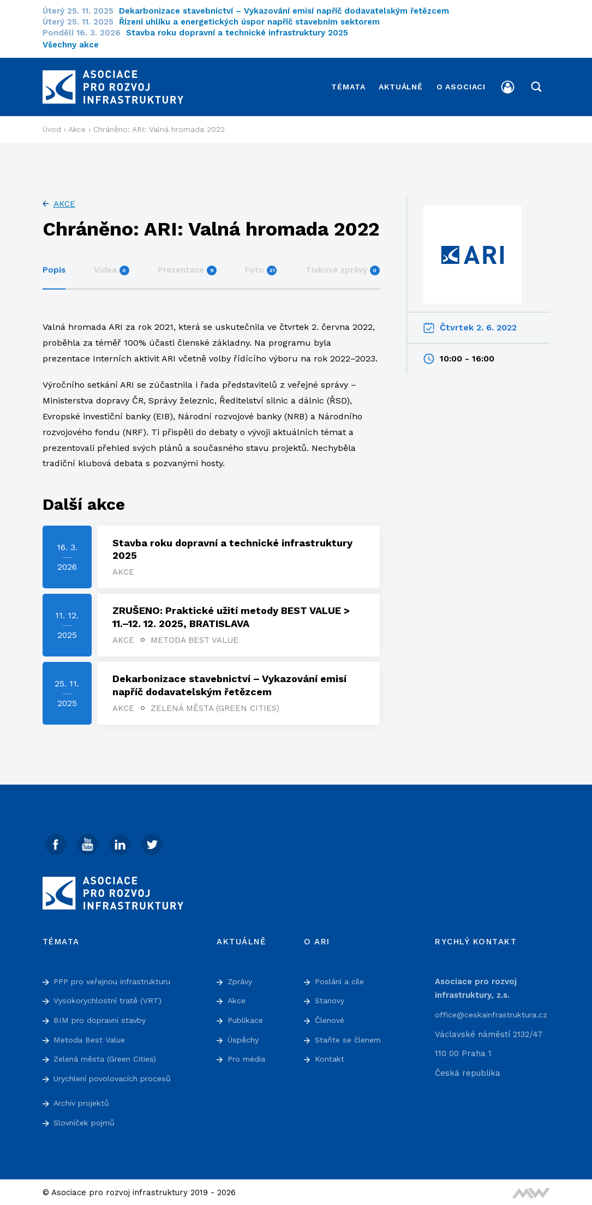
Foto (261, 266)
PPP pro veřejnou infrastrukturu (117, 980)
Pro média (248, 1057)
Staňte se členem (350, 1038)
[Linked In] (122, 842)
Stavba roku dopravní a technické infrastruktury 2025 (244, 33)
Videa (111, 266)
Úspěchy (245, 1038)
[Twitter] (154, 842)
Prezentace (187, 266)
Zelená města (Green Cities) (216, 706)
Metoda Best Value (196, 637)
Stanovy (330, 999)
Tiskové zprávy (343, 266)
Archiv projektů (84, 1102)
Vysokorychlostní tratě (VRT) (111, 999)
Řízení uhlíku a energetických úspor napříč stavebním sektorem (256, 22)
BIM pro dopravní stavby (103, 1018)
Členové (331, 1018)
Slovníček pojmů (86, 1121)
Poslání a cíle (342, 980)
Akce (64, 200)
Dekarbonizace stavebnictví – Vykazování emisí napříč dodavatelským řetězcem (291, 11)
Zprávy (242, 980)
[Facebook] (56, 842)
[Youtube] (89, 842)
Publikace (247, 1018)
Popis (54, 266)
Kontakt (330, 1057)
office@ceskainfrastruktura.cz (495, 1013)
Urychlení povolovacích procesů (117, 1077)
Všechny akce (71, 45)
